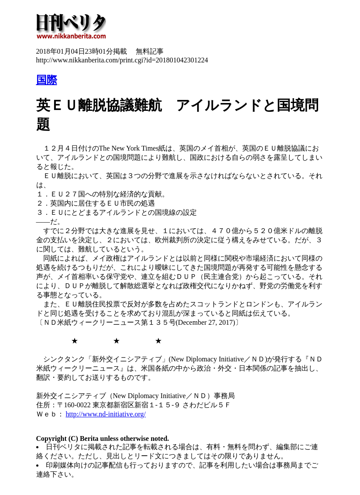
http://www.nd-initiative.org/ (106, 414)
